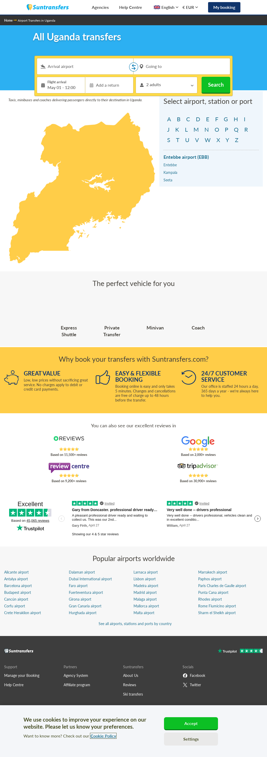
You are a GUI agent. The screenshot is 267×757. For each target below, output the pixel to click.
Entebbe (170, 165)
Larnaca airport (146, 572)
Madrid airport (145, 592)
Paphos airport (210, 579)
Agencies (100, 7)
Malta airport (144, 612)
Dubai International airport (90, 579)
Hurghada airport (82, 612)
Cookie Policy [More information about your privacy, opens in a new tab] (103, 735)
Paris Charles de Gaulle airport (222, 585)
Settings (191, 738)
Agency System (76, 675)
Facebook (194, 675)
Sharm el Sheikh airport (217, 612)
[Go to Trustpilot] (240, 651)
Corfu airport (14, 606)
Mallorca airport (146, 606)
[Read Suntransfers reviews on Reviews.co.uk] (69, 441)
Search (216, 84)
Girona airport (80, 599)
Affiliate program (77, 685)
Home (8, 20)
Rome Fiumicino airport (217, 606)
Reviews (129, 685)
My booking (224, 7)
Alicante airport (16, 572)
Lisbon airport (145, 579)
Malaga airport (145, 599)
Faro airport (78, 585)
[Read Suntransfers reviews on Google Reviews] (198, 441)
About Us (130, 675)
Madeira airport (146, 585)
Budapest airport (17, 592)
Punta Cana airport (213, 592)
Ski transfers (133, 694)
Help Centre (130, 7)
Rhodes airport (210, 599)
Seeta (167, 180)
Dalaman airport (82, 572)
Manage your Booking (21, 675)
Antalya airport (16, 579)
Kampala (170, 172)
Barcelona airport (18, 585)
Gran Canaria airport (85, 606)
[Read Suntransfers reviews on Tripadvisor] (198, 467)
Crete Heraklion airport (22, 612)
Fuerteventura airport (86, 592)
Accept (191, 723)
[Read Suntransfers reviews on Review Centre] (69, 467)
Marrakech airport (212, 572)
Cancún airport (16, 599)
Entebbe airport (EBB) (186, 157)
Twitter (192, 685)
